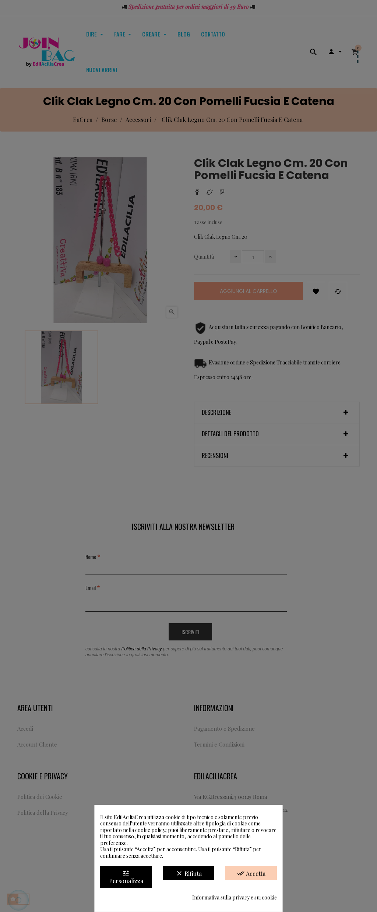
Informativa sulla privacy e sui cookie (234, 897)
